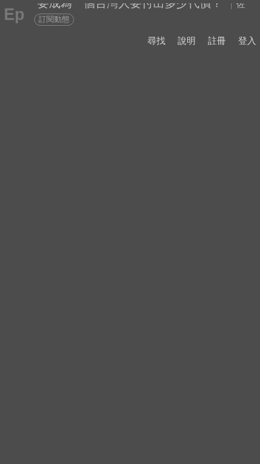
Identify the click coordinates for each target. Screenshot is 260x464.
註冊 (217, 40)
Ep (14, 14)
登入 (247, 40)
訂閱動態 (54, 19)
